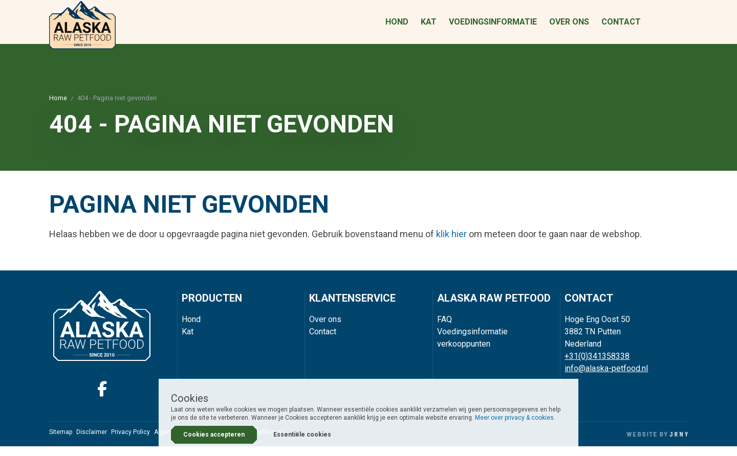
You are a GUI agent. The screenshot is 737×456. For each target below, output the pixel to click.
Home (58, 107)
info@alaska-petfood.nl (606, 378)
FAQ (444, 329)
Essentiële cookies (302, 434)
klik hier (451, 243)
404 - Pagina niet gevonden (117, 107)
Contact (621, 27)
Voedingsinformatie (493, 27)
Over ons (569, 27)
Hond (396, 27)
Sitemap (60, 441)
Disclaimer (91, 441)
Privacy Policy (130, 441)
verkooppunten (463, 353)
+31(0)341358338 (597, 366)
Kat (429, 27)
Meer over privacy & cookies (514, 417)
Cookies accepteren (214, 434)
